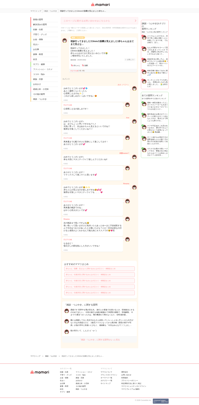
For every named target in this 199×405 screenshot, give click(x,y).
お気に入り (131, 59)
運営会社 (124, 372)
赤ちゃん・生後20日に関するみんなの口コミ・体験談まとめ (88, 293)
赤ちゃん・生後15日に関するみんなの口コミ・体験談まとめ (88, 287)
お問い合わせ (126, 375)
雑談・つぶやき (40, 99)
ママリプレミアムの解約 (130, 389)
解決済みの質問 (40, 24)
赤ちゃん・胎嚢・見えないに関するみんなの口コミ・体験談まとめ (91, 269)
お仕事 (36, 49)
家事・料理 (38, 54)
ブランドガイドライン (109, 375)
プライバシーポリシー (129, 381)
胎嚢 (86, 65)
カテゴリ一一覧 (106, 381)
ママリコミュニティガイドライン (133, 386)
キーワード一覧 (106, 378)
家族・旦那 (38, 79)
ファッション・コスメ (43, 69)
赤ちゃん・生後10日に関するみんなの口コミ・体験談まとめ (88, 275)
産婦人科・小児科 (41, 89)
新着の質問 (38, 19)
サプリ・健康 (39, 64)
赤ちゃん (76, 65)
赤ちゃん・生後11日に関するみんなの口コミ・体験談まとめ (88, 281)
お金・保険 (38, 39)
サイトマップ (106, 383)
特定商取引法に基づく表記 (131, 383)
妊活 (35, 59)
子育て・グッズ (40, 34)
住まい (36, 44)
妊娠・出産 (38, 29)
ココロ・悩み (39, 74)
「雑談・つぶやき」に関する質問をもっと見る (99, 340)
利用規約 (124, 378)
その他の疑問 (39, 94)
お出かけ (37, 84)
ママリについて (106, 372)
